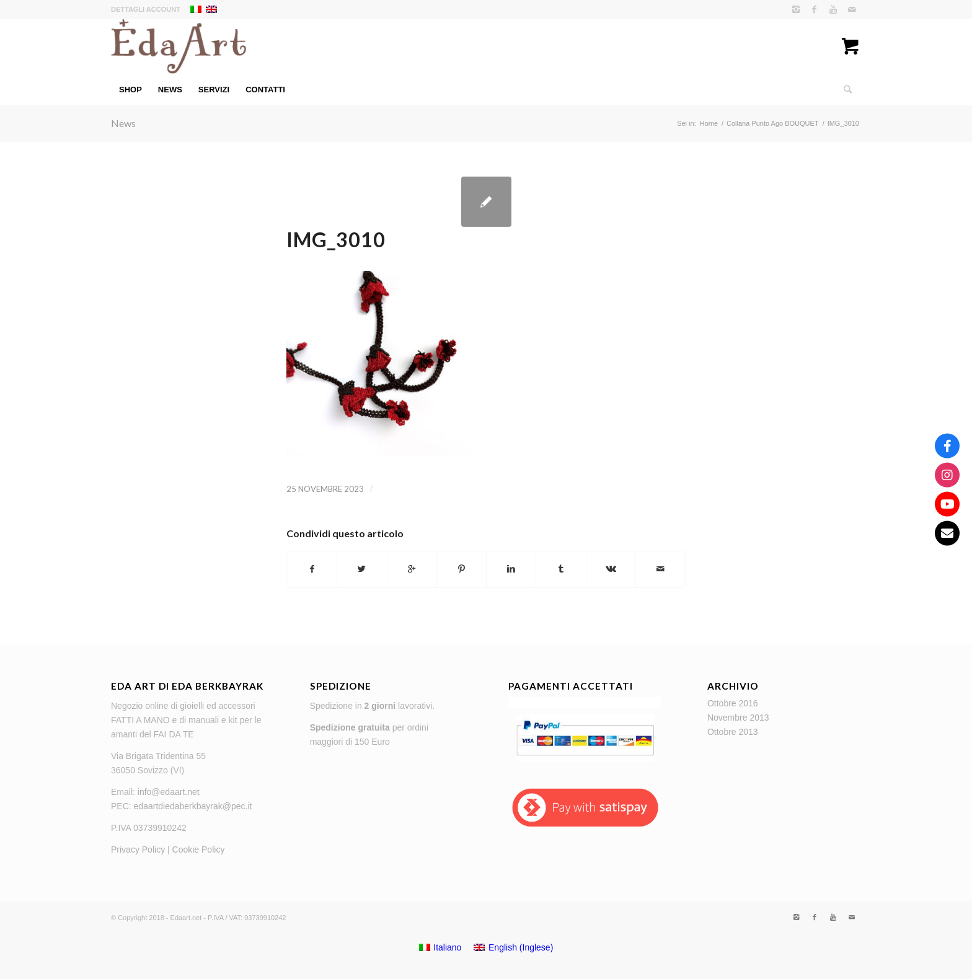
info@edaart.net (169, 792)
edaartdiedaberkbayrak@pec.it (193, 806)
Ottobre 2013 (732, 732)
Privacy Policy (138, 849)
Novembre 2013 (738, 717)
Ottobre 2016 (732, 703)
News (123, 123)
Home (709, 123)
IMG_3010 (336, 239)
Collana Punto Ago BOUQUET (773, 123)
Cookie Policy (198, 849)
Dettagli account (145, 9)
